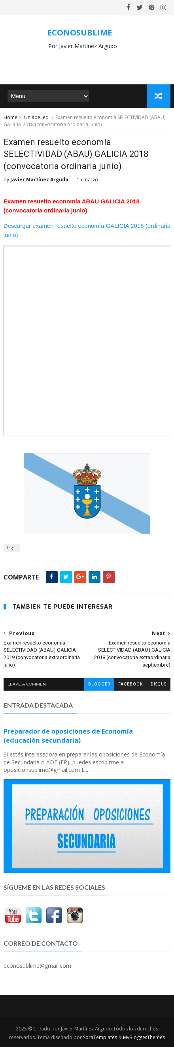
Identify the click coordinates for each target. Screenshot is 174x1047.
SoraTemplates (100, 1037)
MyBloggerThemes (144, 1037)
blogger (99, 684)
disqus (158, 684)
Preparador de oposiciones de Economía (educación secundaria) (68, 736)
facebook (130, 684)
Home (10, 117)
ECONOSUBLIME (79, 32)
